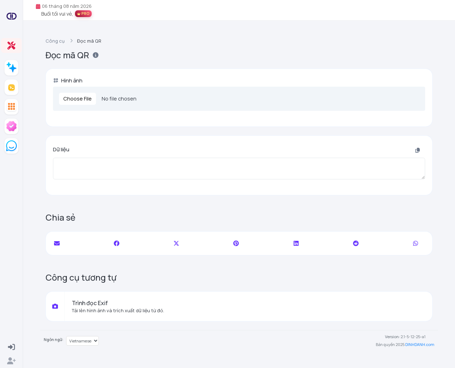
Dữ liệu (61, 149)
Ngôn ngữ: (53, 339)
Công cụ (55, 41)
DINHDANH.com (419, 344)
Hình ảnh (67, 80)
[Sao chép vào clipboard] (417, 150)
